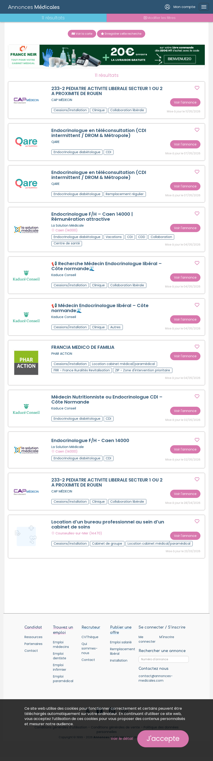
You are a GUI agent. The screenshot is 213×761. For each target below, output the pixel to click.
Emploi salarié (121, 646)
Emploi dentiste (59, 659)
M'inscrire (166, 641)
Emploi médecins (61, 648)
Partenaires (33, 647)
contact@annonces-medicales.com (156, 682)
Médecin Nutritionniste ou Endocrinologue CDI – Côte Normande (107, 402)
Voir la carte (82, 34)
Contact (31, 654)
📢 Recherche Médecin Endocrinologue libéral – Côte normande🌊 (107, 267)
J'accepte (163, 738)
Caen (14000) (67, 231)
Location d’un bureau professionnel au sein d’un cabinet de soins (108, 528)
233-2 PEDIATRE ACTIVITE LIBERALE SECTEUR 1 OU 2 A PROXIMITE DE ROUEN (107, 91)
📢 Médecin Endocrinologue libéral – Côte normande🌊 (100, 310)
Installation (118, 664)
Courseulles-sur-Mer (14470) (79, 537)
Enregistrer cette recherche (121, 34)
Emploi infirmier (59, 671)
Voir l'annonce (185, 102)
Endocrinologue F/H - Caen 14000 (90, 443)
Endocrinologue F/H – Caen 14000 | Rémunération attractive (92, 218)
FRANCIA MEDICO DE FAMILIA (83, 349)
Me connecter (147, 643)
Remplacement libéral (121, 655)
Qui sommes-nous (89, 652)
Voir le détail (122, 738)
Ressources (33, 641)
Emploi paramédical (63, 682)
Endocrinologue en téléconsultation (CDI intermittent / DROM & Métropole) (99, 133)
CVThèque (90, 641)
